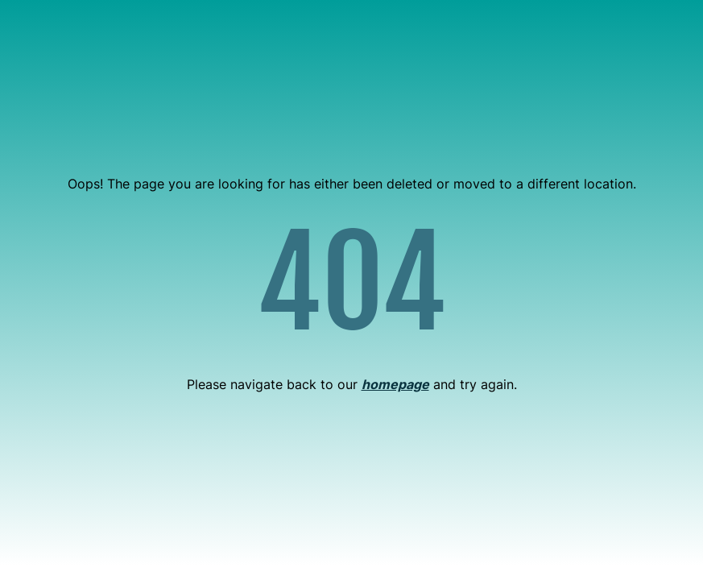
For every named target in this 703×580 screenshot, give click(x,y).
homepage (395, 384)
